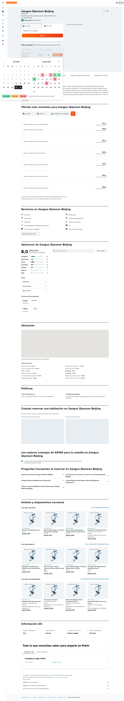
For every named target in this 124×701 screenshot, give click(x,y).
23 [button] (47, 54)
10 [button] (51, 46)
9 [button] (46, 46)
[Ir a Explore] (3, 20)
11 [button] (55, 46)
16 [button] (46, 50)
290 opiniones (36, 20)
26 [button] (59, 54)
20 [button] (34, 54)
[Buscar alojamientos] (3, 11)
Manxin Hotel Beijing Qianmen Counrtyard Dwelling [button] (74, 606)
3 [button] (64, 46)
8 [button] (42, 46)
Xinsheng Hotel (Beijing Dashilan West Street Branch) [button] (97, 573)
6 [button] (34, 46)
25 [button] (55, 54)
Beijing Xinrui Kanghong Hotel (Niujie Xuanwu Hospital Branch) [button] (31, 573)
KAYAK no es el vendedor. (66, 688)
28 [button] (38, 58)
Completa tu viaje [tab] (29, 657)
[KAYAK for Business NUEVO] (3, 31)
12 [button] (59, 46)
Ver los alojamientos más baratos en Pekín (97, 550)
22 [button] (42, 54)
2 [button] (46, 42)
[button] (3, 3)
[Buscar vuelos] (3, 8)
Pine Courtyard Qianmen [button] (51, 605)
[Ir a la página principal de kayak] (11, 3)
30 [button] (47, 58)
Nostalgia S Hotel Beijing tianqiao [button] (97, 536)
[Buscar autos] (3, 15)
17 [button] (51, 50)
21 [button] (38, 54)
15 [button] (42, 50)
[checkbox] (29, 307)
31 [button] (51, 58)
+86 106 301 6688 (26, 18)
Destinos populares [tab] (42, 657)
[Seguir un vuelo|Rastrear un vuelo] (3, 23)
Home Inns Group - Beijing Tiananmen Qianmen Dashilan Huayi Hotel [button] (54, 574)
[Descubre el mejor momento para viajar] (3, 27)
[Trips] (3, 35)
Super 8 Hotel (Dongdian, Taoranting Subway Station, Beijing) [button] (54, 536)
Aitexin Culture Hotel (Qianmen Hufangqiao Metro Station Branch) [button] (75, 536)
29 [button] (42, 58)
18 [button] (55, 50)
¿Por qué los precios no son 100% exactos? (66, 694)
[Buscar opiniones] (74, 256)
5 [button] (59, 42)
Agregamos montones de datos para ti (66, 691)
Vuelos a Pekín (29, 668)
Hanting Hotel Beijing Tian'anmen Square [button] (97, 608)
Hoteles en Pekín (56, 668)
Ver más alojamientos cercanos (100, 513)
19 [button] (59, 50)
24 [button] (51, 54)
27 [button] (34, 58)
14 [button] (38, 50)
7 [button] (38, 46)
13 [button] (34, 50)
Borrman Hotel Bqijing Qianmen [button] (31, 536)
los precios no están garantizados (59, 683)
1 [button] (42, 42)
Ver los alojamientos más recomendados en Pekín (95, 585)
